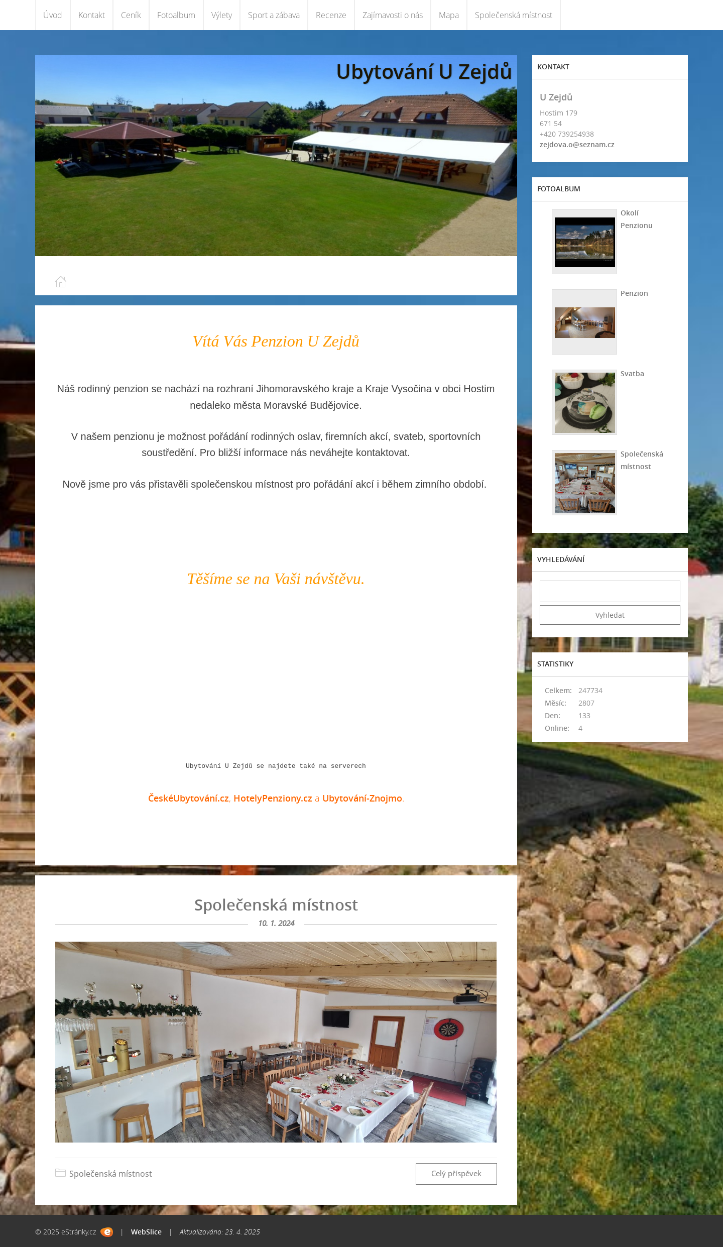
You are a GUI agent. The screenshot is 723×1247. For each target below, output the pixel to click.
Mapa (449, 15)
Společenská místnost (513, 15)
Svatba (631, 373)
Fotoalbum (176, 15)
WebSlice (146, 1231)
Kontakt (91, 15)
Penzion (633, 293)
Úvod (52, 15)
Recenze (331, 15)
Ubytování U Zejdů (424, 71)
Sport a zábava (274, 15)
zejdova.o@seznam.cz (577, 144)
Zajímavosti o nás (393, 15)
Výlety (221, 15)
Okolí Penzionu (636, 219)
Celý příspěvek (456, 1173)
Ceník (131, 15)
